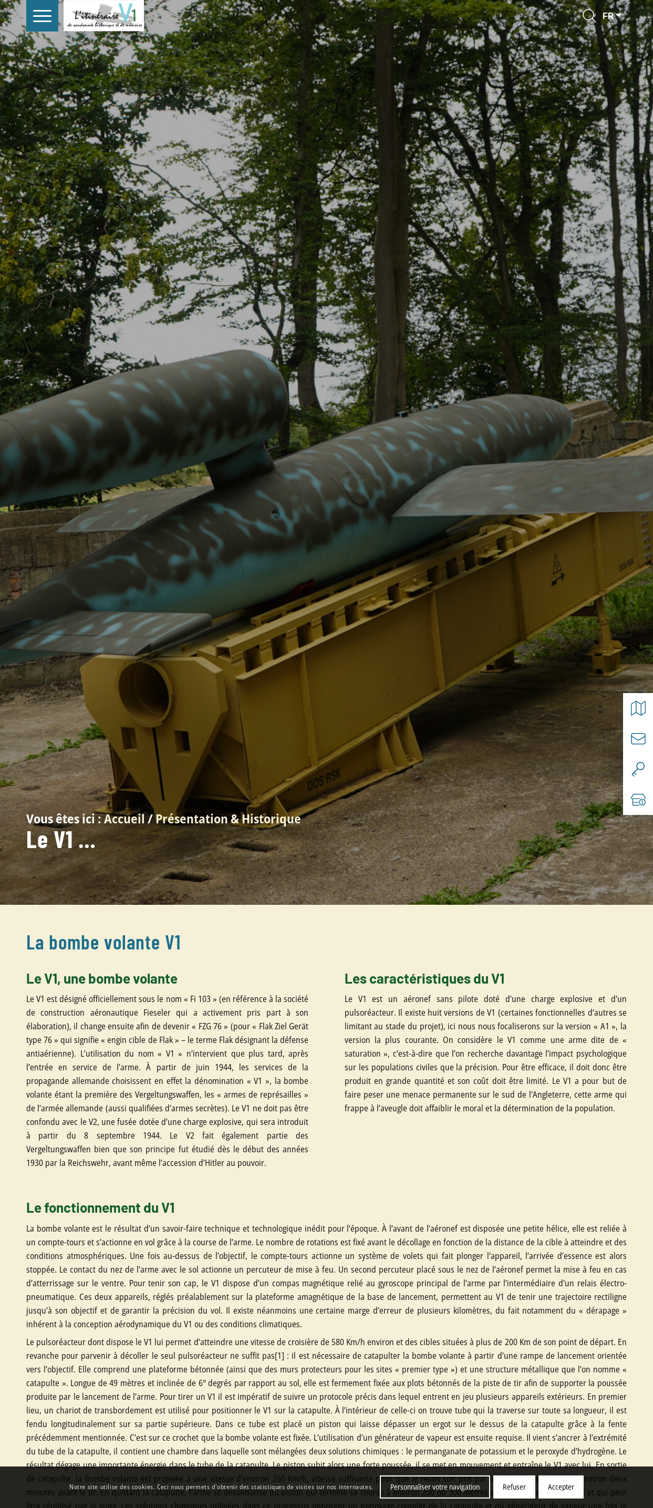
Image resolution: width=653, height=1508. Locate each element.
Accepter (561, 1487)
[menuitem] (42, 16)
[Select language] (613, 15)
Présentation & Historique (228, 818)
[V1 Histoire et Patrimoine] (104, 16)
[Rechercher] (589, 15)
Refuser (514, 1487)
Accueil (124, 818)
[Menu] (42, 16)
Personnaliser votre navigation (435, 1487)
